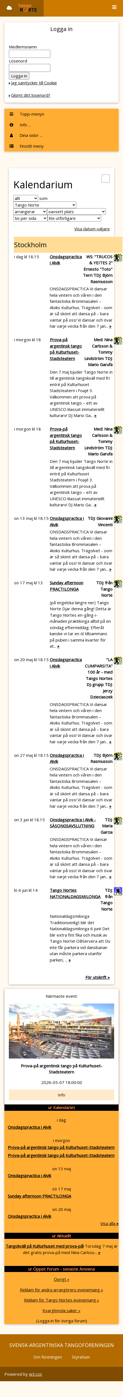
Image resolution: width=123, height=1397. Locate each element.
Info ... (20, 124)
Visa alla (109, 1223)
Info (61, 1095)
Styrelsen (81, 1357)
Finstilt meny (26, 146)
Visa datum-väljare (92, 228)
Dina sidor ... (25, 135)
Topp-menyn (26, 114)
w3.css (35, 1374)
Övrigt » (61, 1279)
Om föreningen (47, 1357)
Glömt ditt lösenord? (30, 95)
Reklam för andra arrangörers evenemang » (61, 1289)
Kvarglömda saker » (61, 1310)
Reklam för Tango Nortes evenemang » (61, 1300)
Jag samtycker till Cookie (34, 82)
